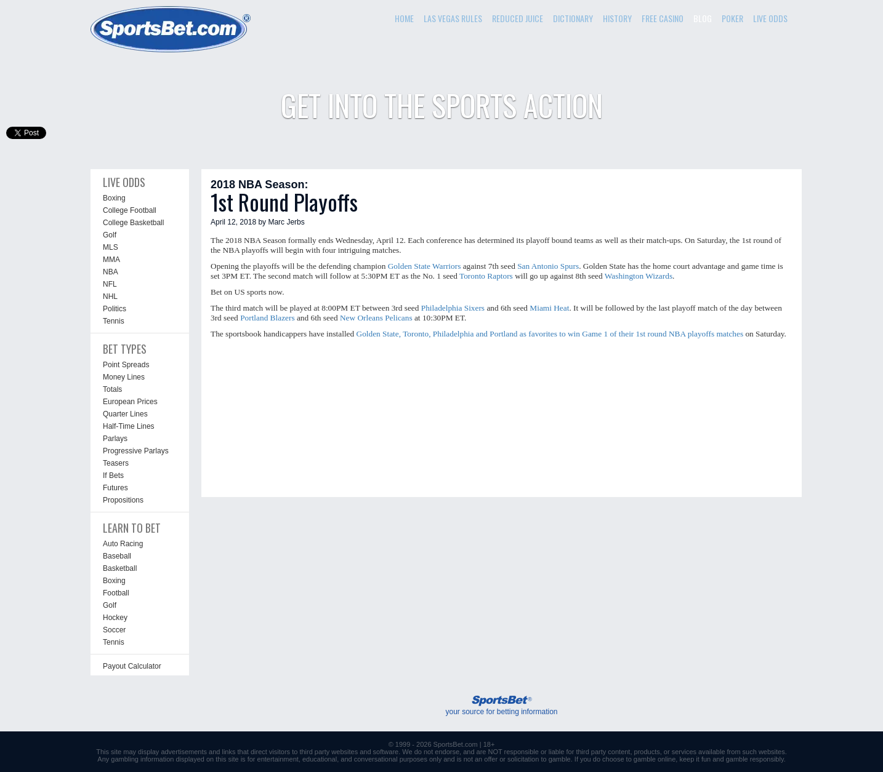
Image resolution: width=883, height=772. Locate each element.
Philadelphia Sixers (453, 307)
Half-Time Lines (129, 426)
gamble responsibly (755, 759)
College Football (129, 210)
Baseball (117, 556)
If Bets (113, 475)
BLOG (702, 18)
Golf (109, 235)
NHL (110, 296)
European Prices (130, 401)
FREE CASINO (662, 18)
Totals (112, 389)
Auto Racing (123, 543)
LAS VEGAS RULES (453, 18)
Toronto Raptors (486, 276)
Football (116, 593)
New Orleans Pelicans (376, 317)
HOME (404, 18)
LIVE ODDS (770, 18)
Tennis (113, 321)
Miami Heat (549, 307)
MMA (111, 259)
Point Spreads (126, 364)
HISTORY (617, 18)
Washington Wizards (638, 276)
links (228, 751)
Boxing (114, 198)
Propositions (123, 500)
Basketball (120, 568)
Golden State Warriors (424, 266)
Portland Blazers (267, 317)
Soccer (114, 630)
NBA (110, 272)
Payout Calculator (132, 666)
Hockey (115, 617)
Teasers (116, 463)
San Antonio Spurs (548, 266)
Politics (114, 308)
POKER (732, 18)
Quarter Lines (125, 414)
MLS (110, 247)
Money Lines (124, 377)
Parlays (115, 438)
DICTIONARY (573, 18)
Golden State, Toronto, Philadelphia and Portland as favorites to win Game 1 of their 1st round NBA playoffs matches (550, 333)
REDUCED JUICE (517, 18)
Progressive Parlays (136, 451)
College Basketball (133, 222)
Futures (115, 487)
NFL (110, 284)
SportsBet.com (455, 744)
